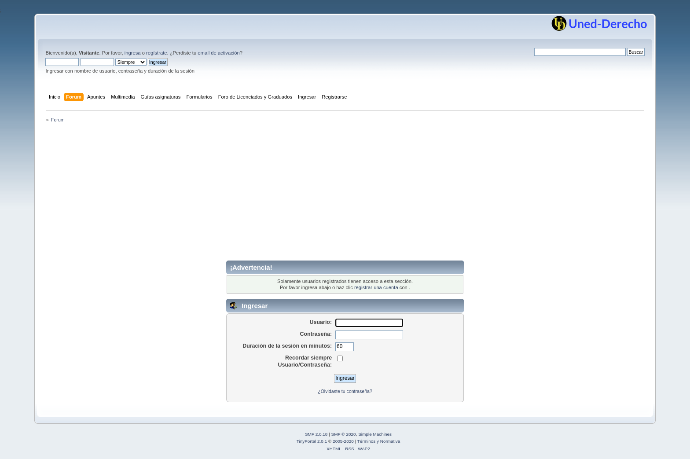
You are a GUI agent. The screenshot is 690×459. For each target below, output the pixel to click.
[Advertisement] (345, 194)
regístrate (156, 52)
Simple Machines (375, 434)
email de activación (218, 52)
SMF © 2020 (343, 434)
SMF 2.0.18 (316, 434)
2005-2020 (343, 441)
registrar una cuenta (376, 287)
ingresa (133, 52)
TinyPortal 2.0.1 (312, 441)
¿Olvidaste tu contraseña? (345, 391)
